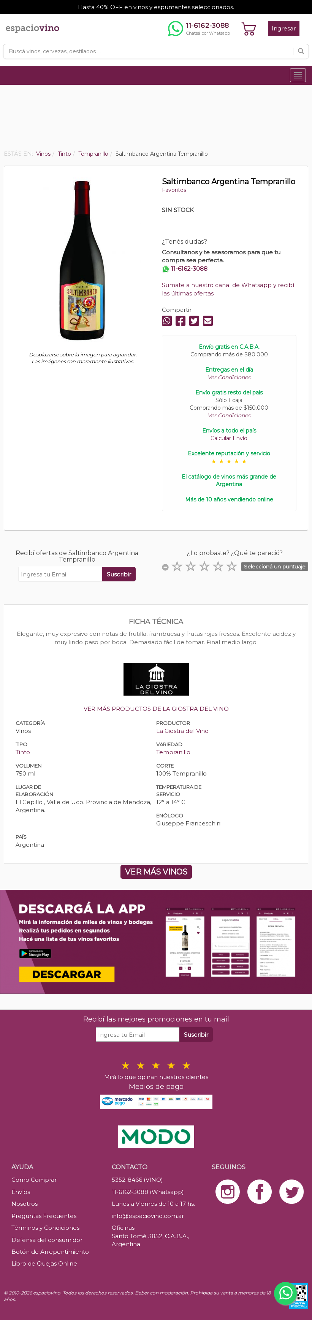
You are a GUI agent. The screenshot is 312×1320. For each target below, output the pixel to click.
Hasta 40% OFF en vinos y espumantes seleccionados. (156, 7)
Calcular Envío (229, 438)
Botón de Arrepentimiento (50, 1251)
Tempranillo (173, 752)
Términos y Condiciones (45, 1227)
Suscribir (119, 574)
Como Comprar (34, 1179)
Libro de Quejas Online (44, 1263)
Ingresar (284, 28)
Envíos (20, 1192)
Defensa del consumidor (46, 1239)
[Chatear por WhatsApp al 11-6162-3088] (199, 28)
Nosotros (24, 1203)
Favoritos (174, 190)
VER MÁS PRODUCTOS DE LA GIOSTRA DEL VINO (156, 708)
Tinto (23, 752)
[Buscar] (301, 51)
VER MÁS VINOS (156, 871)
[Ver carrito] (249, 28)
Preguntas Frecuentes (43, 1215)
